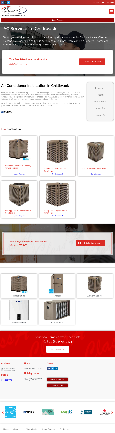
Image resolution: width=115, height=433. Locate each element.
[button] (111, 11)
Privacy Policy (32, 429)
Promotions (100, 101)
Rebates (100, 94)
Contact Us (100, 115)
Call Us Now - (102, 2)
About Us (100, 108)
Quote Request (19, 174)
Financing (100, 88)
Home (3, 129)
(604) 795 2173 (6, 380)
